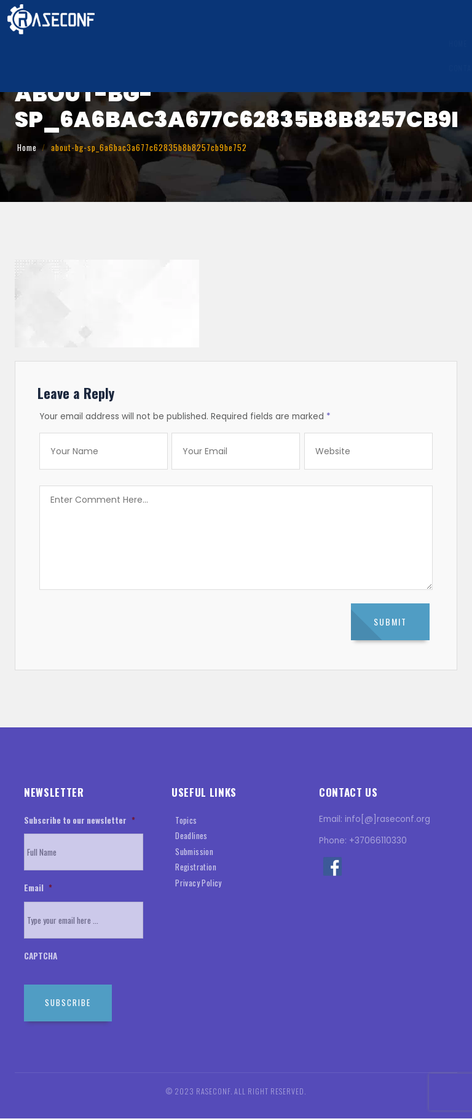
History (432, 44)
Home (23, 44)
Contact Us (35, 69)
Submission (194, 851)
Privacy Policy (198, 883)
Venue (390, 44)
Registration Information (291, 44)
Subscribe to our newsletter (79, 820)
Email (38, 888)
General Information (83, 44)
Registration (195, 867)
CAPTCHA (40, 956)
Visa (359, 44)
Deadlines (191, 836)
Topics (186, 820)
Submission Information (181, 44)
